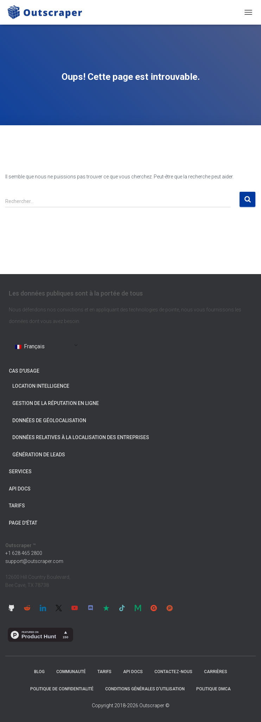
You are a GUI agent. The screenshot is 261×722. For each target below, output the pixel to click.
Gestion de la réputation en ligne (55, 403)
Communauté (71, 671)
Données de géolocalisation (49, 420)
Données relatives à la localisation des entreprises (80, 437)
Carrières (215, 671)
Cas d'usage (24, 371)
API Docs (20, 489)
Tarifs (17, 505)
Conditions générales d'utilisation (145, 688)
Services (20, 471)
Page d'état (23, 523)
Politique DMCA (213, 688)
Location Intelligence (40, 386)
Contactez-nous (173, 671)
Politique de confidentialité (62, 688)
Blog (39, 671)
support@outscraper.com (34, 561)
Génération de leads (38, 454)
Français (30, 346)
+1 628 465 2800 (23, 553)
